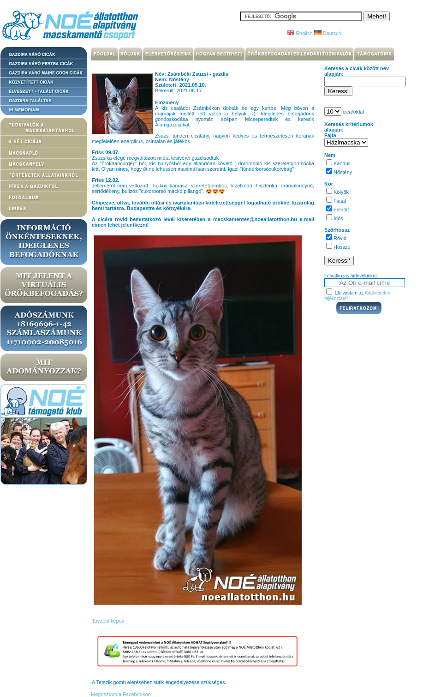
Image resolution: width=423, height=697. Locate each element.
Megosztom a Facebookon (120, 694)
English (299, 33)
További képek (108, 621)
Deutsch (327, 33)
